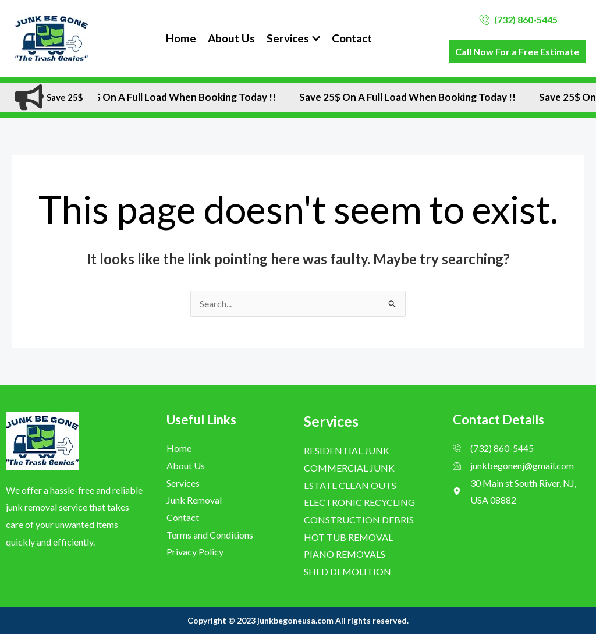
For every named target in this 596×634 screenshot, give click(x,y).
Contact (352, 38)
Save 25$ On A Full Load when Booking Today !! (178, 97)
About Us (231, 38)
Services (293, 38)
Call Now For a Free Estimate (517, 51)
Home (181, 38)
